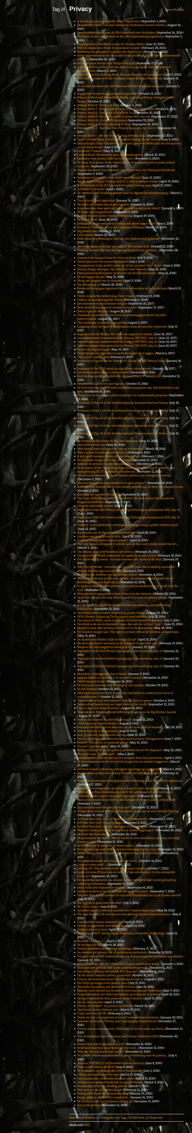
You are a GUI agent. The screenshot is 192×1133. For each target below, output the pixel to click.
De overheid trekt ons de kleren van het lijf (105, 1101)
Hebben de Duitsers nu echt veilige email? (104, 719)
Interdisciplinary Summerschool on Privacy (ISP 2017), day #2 (117, 342)
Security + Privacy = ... (91, 941)
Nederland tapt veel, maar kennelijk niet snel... (107, 1048)
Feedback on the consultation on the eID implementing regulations (120, 36)
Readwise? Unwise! (89, 151)
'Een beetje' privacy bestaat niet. (98, 1009)
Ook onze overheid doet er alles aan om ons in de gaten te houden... (120, 727)
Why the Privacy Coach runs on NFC (100, 1051)
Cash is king (85, 235)
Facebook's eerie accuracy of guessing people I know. (111, 613)
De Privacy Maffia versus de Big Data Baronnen (107, 441)
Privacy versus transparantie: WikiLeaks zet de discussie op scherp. (120, 1029)
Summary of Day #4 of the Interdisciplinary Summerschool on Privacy (122, 418)
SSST (87, 1125)
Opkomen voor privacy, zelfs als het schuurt (105, 158)
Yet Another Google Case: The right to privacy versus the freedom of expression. (128, 632)
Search (73, 1117)
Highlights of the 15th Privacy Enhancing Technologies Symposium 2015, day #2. (129, 510)
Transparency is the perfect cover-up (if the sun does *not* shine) (119, 265)
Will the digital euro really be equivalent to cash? (109, 48)
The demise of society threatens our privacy (105, 552)
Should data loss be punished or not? (101, 1044)
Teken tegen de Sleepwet (93, 311)
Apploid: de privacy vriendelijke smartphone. (106, 464)
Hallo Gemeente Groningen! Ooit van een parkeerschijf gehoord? (118, 238)
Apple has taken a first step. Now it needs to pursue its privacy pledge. (122, 597)
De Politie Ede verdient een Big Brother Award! (107, 574)
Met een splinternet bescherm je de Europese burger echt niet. (117, 643)
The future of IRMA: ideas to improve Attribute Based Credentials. (120, 620)
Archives (89, 1117)
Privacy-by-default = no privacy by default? (105, 1006)
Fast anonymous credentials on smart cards (105, 1078)
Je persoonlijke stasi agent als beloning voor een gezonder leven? (118, 208)
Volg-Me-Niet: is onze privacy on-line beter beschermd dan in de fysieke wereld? (129, 895)
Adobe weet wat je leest (92, 929)
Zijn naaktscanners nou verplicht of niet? (104, 807)
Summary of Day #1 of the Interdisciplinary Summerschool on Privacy (122, 425)
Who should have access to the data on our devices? (110, 449)
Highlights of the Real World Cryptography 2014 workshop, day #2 (120, 666)
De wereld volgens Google (93, 349)
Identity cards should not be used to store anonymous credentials (119, 990)
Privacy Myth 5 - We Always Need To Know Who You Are (113, 116)
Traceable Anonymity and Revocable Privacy (106, 987)
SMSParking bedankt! (91, 681)
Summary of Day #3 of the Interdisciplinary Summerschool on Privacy (122, 403)
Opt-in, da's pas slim (90, 1002)
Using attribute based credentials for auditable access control (117, 555)
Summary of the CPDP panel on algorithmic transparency (114, 368)
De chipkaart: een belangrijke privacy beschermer (109, 1071)
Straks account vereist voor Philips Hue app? (106, 63)
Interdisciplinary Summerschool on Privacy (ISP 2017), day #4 (117, 338)
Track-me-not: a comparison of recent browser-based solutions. (118, 1017)
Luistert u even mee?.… (92, 864)
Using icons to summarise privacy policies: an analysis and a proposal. (122, 395)
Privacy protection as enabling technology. (104, 948)
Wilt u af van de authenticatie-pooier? (101, 452)
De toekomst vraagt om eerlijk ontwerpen (104, 460)
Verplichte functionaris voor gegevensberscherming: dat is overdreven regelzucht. (130, 781)
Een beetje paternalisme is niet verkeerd (103, 372)
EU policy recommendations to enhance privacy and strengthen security (124, 475)
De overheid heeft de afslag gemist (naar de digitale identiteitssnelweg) (123, 193)
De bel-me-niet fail (89, 945)
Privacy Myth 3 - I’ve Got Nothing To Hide (104, 124)
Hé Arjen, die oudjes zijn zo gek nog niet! (103, 204)
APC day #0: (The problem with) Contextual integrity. (112, 868)
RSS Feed (138, 1117)
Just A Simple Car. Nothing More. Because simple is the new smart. (120, 74)
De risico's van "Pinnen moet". (96, 754)
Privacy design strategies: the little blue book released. (112, 269)
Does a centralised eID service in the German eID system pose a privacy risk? (126, 800)
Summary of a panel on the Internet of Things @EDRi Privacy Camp (121, 361)
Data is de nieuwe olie (91, 445)
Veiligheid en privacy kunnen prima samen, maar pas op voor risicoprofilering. (128, 811)
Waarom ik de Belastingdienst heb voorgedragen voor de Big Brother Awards (126, 712)
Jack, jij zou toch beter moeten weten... (102, 735)
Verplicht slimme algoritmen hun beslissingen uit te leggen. (115, 353)
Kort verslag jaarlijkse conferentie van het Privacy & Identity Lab (119, 376)
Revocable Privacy (89, 1105)
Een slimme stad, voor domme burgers (102, 303)
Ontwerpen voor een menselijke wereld (102, 261)
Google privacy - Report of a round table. (103, 1097)
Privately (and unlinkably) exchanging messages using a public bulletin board (127, 525)
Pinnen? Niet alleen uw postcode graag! (102, 742)
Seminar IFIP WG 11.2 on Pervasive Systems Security (110, 1063)
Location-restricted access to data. (99, 536)
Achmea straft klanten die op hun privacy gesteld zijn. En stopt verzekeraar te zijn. (130, 487)
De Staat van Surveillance (93, 834)
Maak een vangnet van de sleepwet (99, 280)
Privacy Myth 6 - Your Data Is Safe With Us (105, 113)
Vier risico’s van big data (93, 357)
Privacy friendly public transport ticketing (104, 216)
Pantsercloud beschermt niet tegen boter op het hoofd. (112, 704)
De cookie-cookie (88, 906)
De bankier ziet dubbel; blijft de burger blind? (107, 639)
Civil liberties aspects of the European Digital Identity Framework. (120, 78)
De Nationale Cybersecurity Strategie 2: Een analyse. (111, 685)
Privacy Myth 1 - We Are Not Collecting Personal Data (111, 135)
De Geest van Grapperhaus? (94, 212)
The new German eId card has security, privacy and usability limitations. (124, 914)
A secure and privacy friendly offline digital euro (108, 21)
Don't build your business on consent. (101, 887)
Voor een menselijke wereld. (95, 506)
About (180, 9)
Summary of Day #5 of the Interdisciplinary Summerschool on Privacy (122, 410)
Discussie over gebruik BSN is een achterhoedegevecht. (112, 967)
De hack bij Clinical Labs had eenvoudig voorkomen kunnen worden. (121, 25)
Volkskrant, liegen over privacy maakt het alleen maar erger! (116, 223)
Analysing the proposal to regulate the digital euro (109, 52)
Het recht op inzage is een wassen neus (102, 983)
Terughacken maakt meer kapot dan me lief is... (108, 861)
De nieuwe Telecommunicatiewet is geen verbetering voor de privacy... (122, 1055)
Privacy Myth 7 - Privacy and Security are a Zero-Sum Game (115, 109)
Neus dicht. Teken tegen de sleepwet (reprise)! (107, 307)
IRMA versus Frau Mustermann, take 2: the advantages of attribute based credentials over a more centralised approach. (124, 794)
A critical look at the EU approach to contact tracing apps (114, 185)
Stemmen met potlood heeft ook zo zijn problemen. (110, 1082)
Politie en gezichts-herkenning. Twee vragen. (106, 296)
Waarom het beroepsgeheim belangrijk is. (104, 647)
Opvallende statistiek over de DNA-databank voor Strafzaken (116, 32)
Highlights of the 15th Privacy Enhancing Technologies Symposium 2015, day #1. (128, 517)
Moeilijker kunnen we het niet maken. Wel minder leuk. (113, 246)
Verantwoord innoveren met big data (101, 383)
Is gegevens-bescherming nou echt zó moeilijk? (107, 93)
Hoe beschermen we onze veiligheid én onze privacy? (111, 483)
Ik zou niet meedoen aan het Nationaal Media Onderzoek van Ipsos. (121, 86)
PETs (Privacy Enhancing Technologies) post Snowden (112, 616)
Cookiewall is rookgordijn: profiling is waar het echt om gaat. (116, 788)
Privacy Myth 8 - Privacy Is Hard (98, 105)
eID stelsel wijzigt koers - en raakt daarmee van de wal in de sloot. (119, 559)
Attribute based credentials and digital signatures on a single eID (119, 769)
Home (169, 9)
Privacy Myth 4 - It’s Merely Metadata (102, 120)
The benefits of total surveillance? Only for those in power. (114, 700)
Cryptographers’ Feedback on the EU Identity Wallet (111, 44)
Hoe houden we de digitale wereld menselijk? (106, 532)
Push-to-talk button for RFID (96, 1067)
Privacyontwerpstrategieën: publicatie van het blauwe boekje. (117, 273)
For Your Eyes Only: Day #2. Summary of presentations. (113, 819)
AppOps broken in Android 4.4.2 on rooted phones (109, 677)
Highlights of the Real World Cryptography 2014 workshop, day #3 (120, 651)
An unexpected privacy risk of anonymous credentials (112, 952)
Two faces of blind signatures (96, 200)
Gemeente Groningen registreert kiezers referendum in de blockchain (122, 288)
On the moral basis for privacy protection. (104, 975)
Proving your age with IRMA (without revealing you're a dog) (117, 849)
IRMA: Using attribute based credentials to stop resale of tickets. (118, 853)
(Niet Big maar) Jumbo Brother (97, 723)
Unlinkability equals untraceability (100, 922)
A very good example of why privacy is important (109, 456)
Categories (108, 1117)
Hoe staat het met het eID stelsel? (98, 494)
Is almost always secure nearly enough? (102, 540)
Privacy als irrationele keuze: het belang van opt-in (110, 979)
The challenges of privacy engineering (101, 322)
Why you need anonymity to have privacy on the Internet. (114, 594)
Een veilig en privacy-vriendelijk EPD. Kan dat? (107, 971)
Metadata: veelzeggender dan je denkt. (102, 674)
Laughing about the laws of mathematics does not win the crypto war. (122, 326)
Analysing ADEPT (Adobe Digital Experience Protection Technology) (121, 933)
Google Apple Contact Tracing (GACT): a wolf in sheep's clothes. (118, 181)
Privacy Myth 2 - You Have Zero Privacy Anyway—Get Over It (116, 128)
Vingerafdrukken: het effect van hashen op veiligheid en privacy (118, 994)
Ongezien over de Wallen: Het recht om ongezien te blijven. (115, 334)
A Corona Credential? (91, 189)
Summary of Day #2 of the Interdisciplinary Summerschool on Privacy (122, 433)
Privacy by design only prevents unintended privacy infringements (120, 739)
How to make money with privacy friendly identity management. (119, 773)
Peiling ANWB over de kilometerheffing (102, 1093)
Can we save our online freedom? (98, 708)
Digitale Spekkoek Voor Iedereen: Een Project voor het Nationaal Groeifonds (126, 170)
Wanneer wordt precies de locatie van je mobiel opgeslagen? (116, 830)
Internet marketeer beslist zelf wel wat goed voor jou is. (113, 891)
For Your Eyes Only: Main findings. (99, 822)
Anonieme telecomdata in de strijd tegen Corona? (109, 177)
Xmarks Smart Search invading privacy (102, 1086)
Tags (124, 1117)
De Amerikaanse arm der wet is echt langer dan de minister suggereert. (123, 761)
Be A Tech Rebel (87, 219)
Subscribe (156, 1117)
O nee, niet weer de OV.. (92, 1013)
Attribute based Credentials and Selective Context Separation (116, 910)
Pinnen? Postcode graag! (93, 746)
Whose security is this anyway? (97, 731)
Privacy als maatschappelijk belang (100, 300)
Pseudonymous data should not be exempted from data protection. (120, 758)
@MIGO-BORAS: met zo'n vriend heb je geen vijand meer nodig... (119, 964)
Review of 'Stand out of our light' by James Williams (110, 227)
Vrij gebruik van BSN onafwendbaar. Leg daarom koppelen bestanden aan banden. (130, 956)
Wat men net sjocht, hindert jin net (100, 1090)
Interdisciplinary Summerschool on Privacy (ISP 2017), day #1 (117, 345)
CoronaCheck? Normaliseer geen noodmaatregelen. (110, 155)
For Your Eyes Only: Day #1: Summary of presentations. (112, 826)
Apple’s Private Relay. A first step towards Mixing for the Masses (118, 139)
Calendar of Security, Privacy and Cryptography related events (117, 1021)
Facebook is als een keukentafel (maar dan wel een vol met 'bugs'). (120, 624)
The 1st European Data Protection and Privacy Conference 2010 (117, 1036)
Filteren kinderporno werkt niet (98, 1074)
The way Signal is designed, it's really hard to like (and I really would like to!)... (128, 544)
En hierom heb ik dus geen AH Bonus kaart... (106, 845)
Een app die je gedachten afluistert (99, 903)
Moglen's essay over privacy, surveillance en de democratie (115, 628)
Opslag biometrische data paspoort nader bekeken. (110, 998)
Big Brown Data (87, 231)
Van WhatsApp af (88, 284)
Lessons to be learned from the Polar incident (106, 258)
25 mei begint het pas (91, 277)
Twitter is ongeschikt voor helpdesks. (101, 926)
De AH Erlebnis (87, 689)
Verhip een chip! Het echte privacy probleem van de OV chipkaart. (119, 750)
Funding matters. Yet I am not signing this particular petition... (117, 250)
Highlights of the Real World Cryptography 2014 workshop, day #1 (119, 658)
